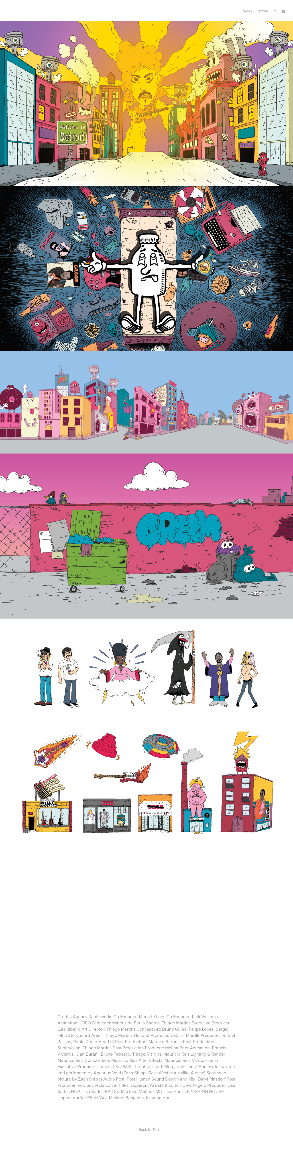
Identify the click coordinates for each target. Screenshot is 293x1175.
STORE (263, 11)
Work (248, 11)
